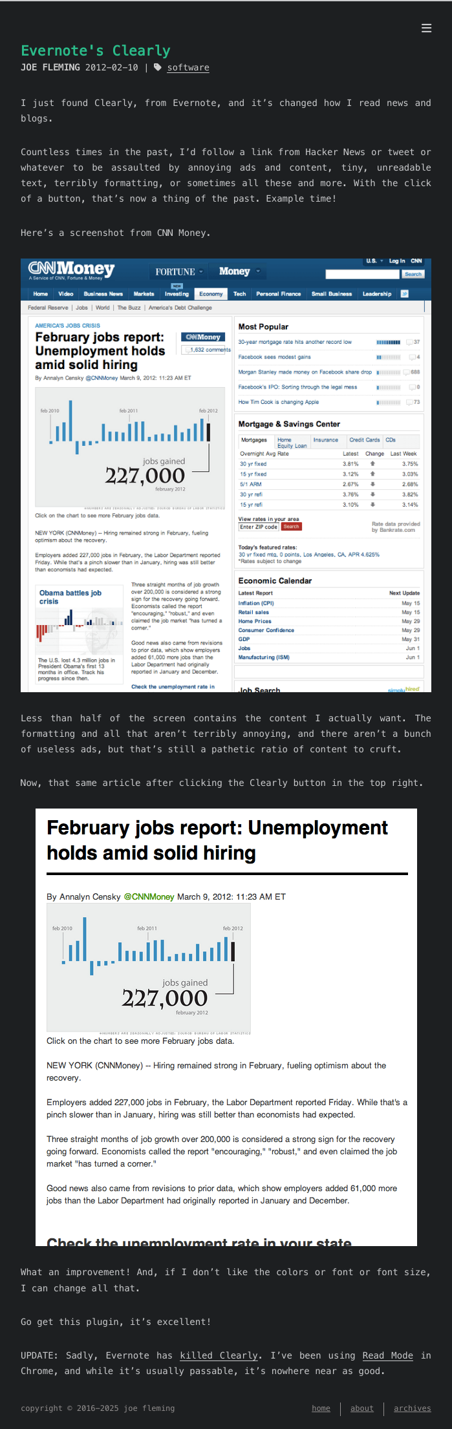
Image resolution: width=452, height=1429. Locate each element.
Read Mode (388, 1355)
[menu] (426, 28)
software (188, 67)
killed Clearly (219, 1355)
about (362, 1408)
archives (412, 1408)
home (321, 1408)
